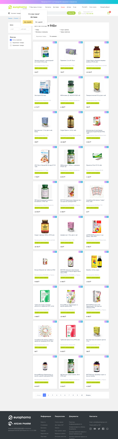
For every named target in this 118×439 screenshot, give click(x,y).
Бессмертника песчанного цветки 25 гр (96, 340)
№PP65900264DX (19, 428)
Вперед (88, 395)
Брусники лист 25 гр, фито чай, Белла (43, 131)
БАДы (37, 30)
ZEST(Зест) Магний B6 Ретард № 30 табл (45, 165)
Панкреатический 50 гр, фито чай (96, 95)
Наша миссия (44, 433)
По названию (53, 36)
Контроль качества (60, 436)
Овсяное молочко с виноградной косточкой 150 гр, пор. (44, 61)
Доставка (56, 7)
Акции (63, 7)
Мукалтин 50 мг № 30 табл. (94, 165)
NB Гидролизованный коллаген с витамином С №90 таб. (44, 200)
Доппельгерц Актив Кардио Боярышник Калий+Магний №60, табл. (95, 131)
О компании (44, 425)
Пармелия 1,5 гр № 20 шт (67, 60)
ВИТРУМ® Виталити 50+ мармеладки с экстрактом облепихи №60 (94, 306)
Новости (43, 422)
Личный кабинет (105, 7)
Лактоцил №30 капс (40, 95)
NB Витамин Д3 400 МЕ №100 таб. (70, 95)
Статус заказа (92, 7)
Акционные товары (41, 36)
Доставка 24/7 (59, 425)
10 (82, 395)
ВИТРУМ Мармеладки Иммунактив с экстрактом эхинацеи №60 (70, 200)
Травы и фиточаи (65, 32)
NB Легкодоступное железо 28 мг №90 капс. (70, 375)
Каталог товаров (14, 13)
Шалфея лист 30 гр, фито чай (68, 235)
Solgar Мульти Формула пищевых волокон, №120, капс (96, 61)
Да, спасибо (27, 22)
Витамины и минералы (42, 32)
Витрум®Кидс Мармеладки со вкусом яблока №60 (69, 305)
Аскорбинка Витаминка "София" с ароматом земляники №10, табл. (44, 340)
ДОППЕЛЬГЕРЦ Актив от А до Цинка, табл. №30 (94, 235)
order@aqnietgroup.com (100, 422)
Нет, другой (38, 22)
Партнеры (43, 436)
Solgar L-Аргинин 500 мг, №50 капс (45, 235)
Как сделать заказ (60, 431)
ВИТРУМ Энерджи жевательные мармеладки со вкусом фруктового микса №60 (70, 271)
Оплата (57, 428)
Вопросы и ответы (60, 433)
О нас (74, 7)
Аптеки (69, 7)
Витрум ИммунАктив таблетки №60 (45, 270)
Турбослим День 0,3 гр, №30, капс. (70, 340)
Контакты (48, 7)
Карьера (43, 431)
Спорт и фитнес (65, 30)
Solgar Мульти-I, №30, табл (68, 130)
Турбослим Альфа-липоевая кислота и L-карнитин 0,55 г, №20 (44, 305)
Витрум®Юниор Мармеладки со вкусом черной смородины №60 (44, 375)
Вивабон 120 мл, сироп (92, 270)
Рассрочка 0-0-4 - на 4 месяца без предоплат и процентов (59, 2)
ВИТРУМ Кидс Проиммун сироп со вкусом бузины (96, 375)
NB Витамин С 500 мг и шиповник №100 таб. (70, 165)
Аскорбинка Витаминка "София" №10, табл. (95, 200)
